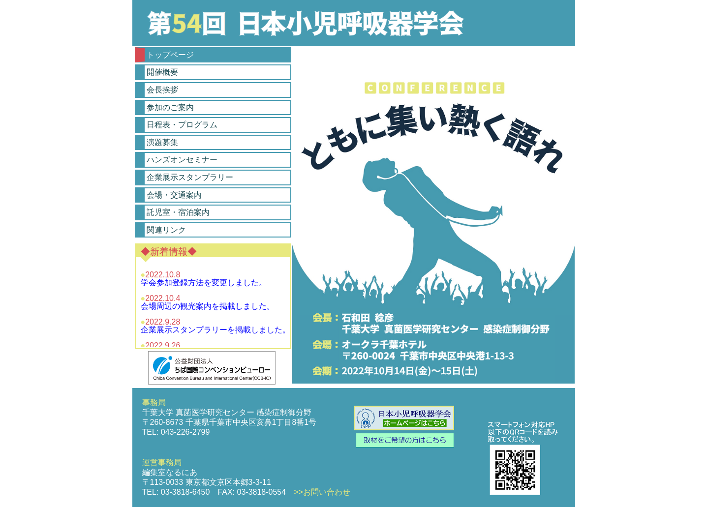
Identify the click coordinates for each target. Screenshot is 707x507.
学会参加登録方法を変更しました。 (204, 282)
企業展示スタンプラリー (190, 177)
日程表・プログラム (182, 124)
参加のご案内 (170, 107)
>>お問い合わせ (322, 492)
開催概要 (162, 72)
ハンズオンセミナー (182, 159)
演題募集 (162, 142)
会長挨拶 (162, 90)
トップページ (170, 55)
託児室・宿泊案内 (178, 212)
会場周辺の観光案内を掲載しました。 (208, 306)
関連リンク (166, 230)
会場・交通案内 (174, 195)
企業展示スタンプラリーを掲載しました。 (215, 330)
